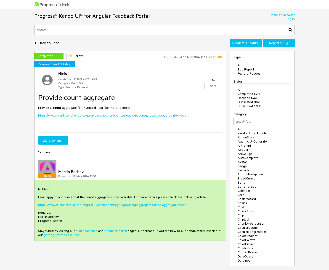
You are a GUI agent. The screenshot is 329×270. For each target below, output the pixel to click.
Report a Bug (278, 43)
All (239, 65)
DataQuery (245, 256)
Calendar (244, 191)
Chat (241, 207)
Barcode (243, 170)
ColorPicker (246, 244)
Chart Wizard (247, 199)
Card (241, 195)
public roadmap (86, 231)
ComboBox (245, 248)
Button (242, 182)
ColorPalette (246, 240)
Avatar (242, 162)
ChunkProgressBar (251, 223)
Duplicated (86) (249, 102)
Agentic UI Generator (253, 141)
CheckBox (245, 211)
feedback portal (115, 231)
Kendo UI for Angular (253, 133)
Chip (241, 215)
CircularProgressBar (252, 232)
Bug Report (246, 69)
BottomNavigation (250, 174)
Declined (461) (248, 98)
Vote (213, 86)
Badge (242, 166)
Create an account (281, 15)
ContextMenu (247, 252)
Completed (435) (250, 94)
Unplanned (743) (249, 106)
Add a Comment (53, 140)
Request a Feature (245, 43)
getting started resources (62, 235)
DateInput (245, 260)
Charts (242, 203)
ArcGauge (245, 154)
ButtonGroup (247, 186)
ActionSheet (246, 137)
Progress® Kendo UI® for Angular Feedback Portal (92, 16)
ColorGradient (247, 236)
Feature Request (250, 73)
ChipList (243, 219)
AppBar (243, 150)
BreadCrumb (246, 178)
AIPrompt (244, 145)
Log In (290, 19)
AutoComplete (248, 158)
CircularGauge (248, 228)
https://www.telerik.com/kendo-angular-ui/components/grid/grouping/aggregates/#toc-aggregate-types (112, 115)
